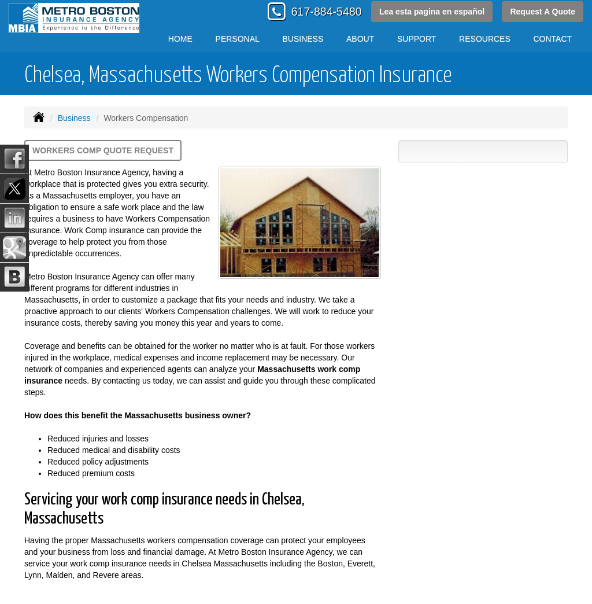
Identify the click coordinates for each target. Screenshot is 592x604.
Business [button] (303, 38)
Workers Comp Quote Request (102, 150)
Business (74, 118)
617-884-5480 (326, 11)
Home (180, 38)
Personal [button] (238, 38)
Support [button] (416, 38)
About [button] (360, 38)
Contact (553, 38)
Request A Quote (542, 11)
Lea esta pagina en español (431, 11)
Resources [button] (484, 38)
